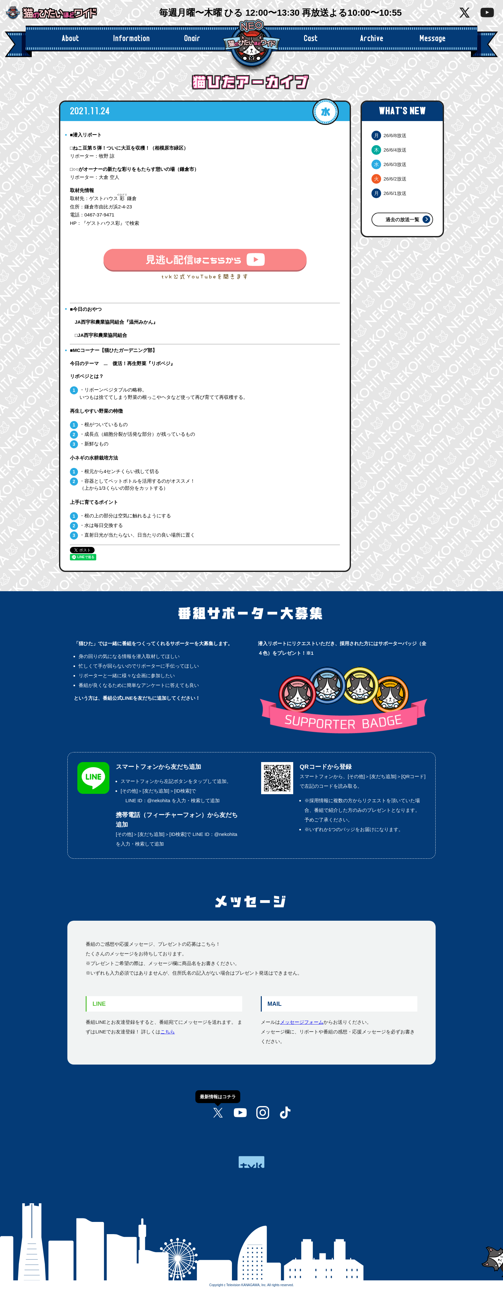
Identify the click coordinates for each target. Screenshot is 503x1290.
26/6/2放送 (388, 178)
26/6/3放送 (388, 164)
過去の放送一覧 (402, 219)
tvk (251, 1162)
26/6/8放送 (388, 135)
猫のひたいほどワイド (56, 13)
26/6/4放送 (388, 150)
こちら (167, 1031)
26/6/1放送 (388, 193)
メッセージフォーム (301, 1022)
